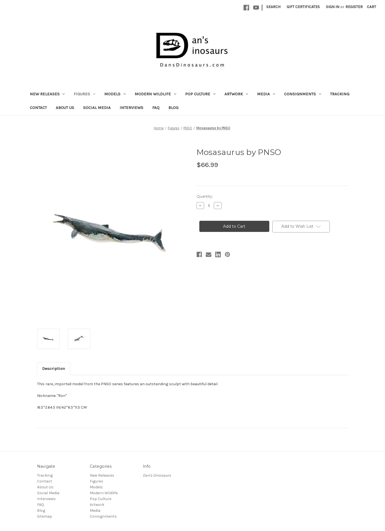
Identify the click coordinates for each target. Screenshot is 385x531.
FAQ (155, 107)
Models (115, 93)
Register (354, 6)
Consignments (302, 93)
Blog (173, 107)
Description (53, 368)
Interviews (131, 107)
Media (266, 93)
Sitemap (44, 516)
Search (273, 6)
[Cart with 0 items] (371, 7)
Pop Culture (200, 93)
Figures (84, 93)
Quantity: (205, 196)
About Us (65, 107)
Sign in (332, 6)
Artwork (236, 93)
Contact (38, 107)
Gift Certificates (303, 6)
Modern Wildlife (155, 93)
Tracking (339, 93)
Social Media (97, 107)
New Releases (47, 93)
